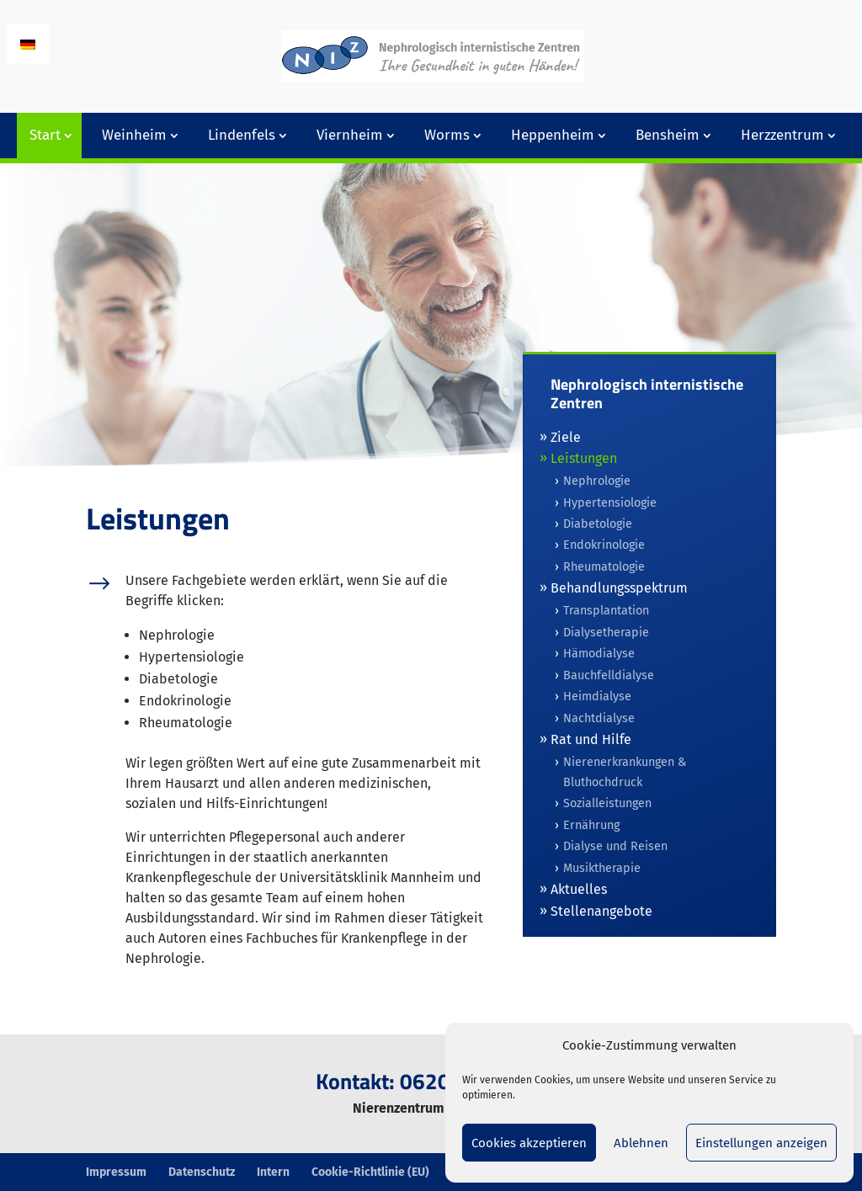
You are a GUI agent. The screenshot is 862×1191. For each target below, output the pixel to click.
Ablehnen (641, 1143)
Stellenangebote (601, 911)
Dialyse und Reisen (615, 846)
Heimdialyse (597, 696)
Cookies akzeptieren (529, 1143)
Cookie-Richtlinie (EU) (370, 1172)
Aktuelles (579, 889)
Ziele (566, 437)
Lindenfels (241, 135)
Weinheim (134, 135)
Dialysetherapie (606, 632)
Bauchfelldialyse (608, 675)
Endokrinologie (604, 545)
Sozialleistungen (607, 803)
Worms (447, 135)
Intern (273, 1172)
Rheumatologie (604, 567)
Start (45, 135)
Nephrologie (597, 481)
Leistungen (584, 458)
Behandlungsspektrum (619, 588)
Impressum (116, 1172)
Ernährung (591, 825)
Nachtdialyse (599, 718)
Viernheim (350, 135)
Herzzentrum (782, 135)
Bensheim (668, 135)
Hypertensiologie (610, 503)
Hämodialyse (599, 653)
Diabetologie (597, 524)
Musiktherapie (602, 868)
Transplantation (606, 610)
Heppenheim (552, 135)
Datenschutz (201, 1172)
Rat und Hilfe (591, 739)
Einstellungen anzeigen (761, 1143)
